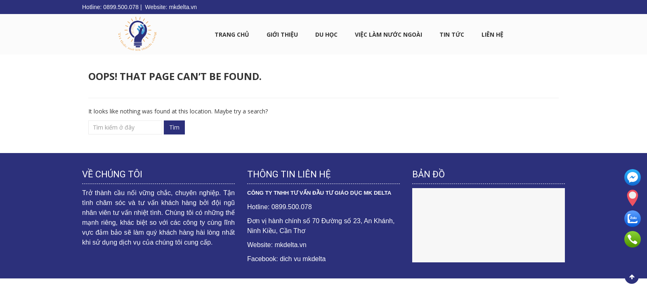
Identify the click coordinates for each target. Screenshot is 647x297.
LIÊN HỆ (492, 34)
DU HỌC (326, 34)
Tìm (174, 127)
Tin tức (451, 34)
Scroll (632, 277)
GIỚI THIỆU (282, 34)
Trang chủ (232, 34)
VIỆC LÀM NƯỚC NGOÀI (388, 34)
